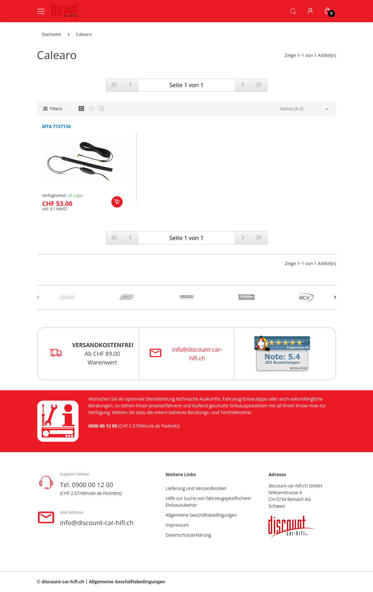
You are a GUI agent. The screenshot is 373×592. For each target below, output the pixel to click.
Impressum (177, 525)
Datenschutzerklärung (188, 535)
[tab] (81, 108)
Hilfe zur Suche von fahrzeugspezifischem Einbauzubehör (208, 501)
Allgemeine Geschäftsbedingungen (201, 515)
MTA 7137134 (56, 126)
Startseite (51, 34)
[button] (292, 10)
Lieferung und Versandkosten (196, 488)
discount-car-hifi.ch (63, 581)
